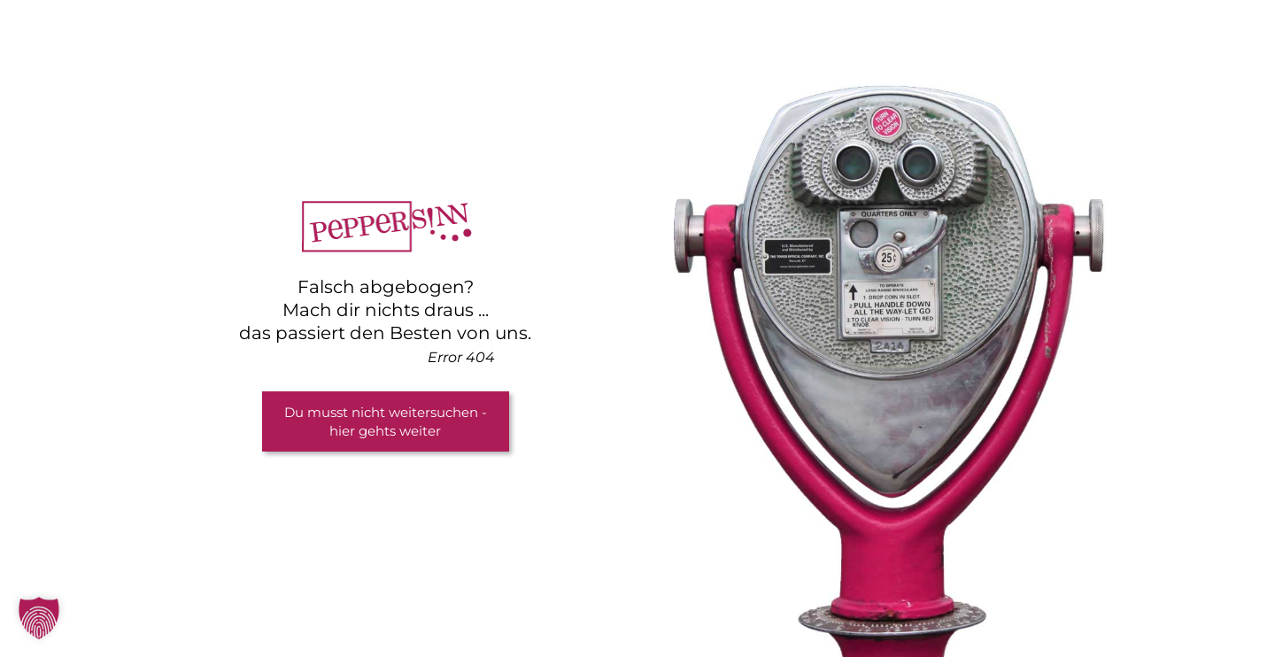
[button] (39, 618)
